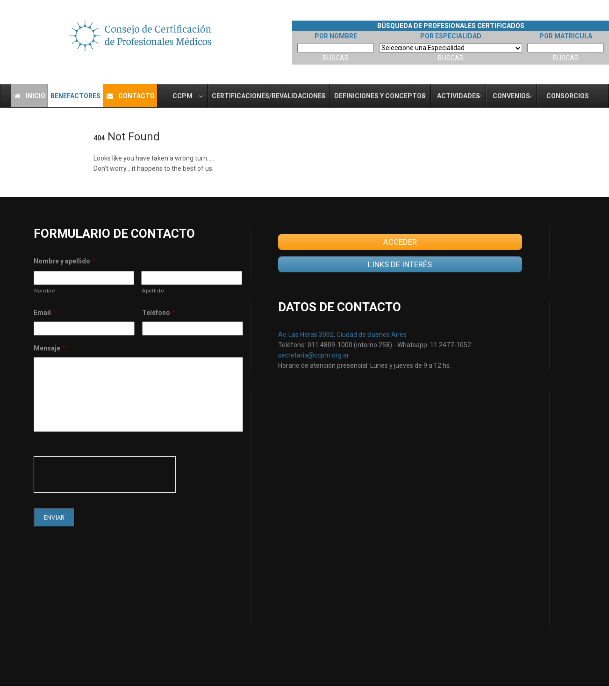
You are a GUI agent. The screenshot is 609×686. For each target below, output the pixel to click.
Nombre (44, 290)
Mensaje (49, 348)
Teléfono (158, 312)
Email (45, 312)
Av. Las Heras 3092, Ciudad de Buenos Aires (342, 334)
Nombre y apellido (64, 261)
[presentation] (105, 474)
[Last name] (191, 278)
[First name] (84, 278)
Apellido (153, 290)
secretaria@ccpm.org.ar (313, 355)
